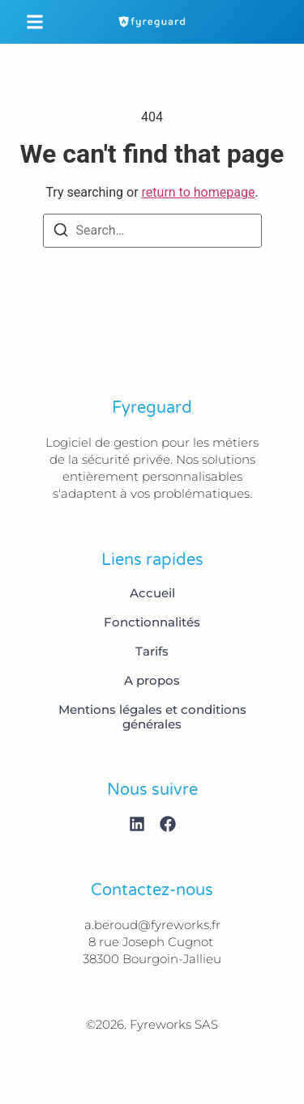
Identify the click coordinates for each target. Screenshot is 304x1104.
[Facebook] (168, 824)
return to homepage (198, 192)
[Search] (61, 232)
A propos (152, 680)
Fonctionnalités (152, 622)
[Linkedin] (137, 824)
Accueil (152, 593)
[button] (35, 22)
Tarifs (152, 651)
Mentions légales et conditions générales (152, 717)
